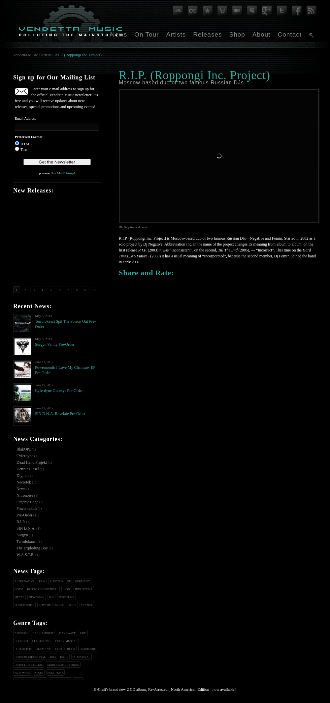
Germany (82, 581)
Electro (56, 581)
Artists (176, 34)
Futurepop (23, 649)
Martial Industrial (63, 664)
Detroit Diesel (27, 469)
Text (23, 149)
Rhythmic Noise (51, 605)
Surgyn (22, 535)
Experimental (66, 641)
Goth (19, 589)
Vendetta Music (25, 55)
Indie (67, 589)
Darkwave (67, 633)
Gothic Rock (65, 649)
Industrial (84, 589)
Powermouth (26, 508)
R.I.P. (20, 521)
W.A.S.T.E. (25, 554)
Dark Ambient (43, 633)
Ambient (21, 633)
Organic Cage (27, 502)
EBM (42, 581)
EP (69, 581)
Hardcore (88, 649)
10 (94, 290)
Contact (290, 34)
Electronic (41, 641)
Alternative (25, 581)
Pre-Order (24, 515)
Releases (207, 34)
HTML (26, 144)
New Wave (36, 597)
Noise (38, 672)
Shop (237, 34)
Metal (19, 597)
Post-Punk (66, 597)
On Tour (146, 34)
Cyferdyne (24, 456)
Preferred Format (29, 137)
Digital (21, 475)
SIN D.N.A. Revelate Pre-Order (60, 413)
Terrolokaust (26, 541)
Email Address (25, 118)
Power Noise (24, 605)
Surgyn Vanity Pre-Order (55, 344)
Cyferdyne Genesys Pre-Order (59, 390)
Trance (87, 605)
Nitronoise (24, 495)
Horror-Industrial (42, 589)
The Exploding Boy (32, 548)
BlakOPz (23, 449)
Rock (72, 605)
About (261, 34)
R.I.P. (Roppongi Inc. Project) (78, 55)
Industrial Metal (29, 664)
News (118, 34)
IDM (53, 657)
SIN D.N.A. (25, 528)
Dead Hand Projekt (31, 462)
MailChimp (65, 173)
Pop (51, 597)
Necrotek (23, 482)
